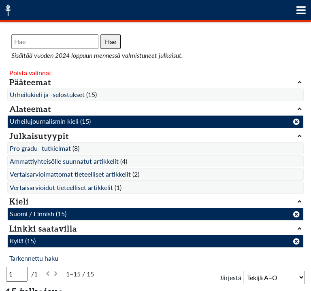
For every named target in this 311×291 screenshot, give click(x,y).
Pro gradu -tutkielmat (40, 148)
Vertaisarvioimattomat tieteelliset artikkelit (70, 174)
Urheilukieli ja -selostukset (47, 94)
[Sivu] (17, 274)
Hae (110, 41)
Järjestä (230, 277)
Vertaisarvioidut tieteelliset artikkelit (61, 187)
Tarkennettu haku (33, 258)
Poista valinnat (30, 72)
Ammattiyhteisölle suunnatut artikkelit (64, 161)
